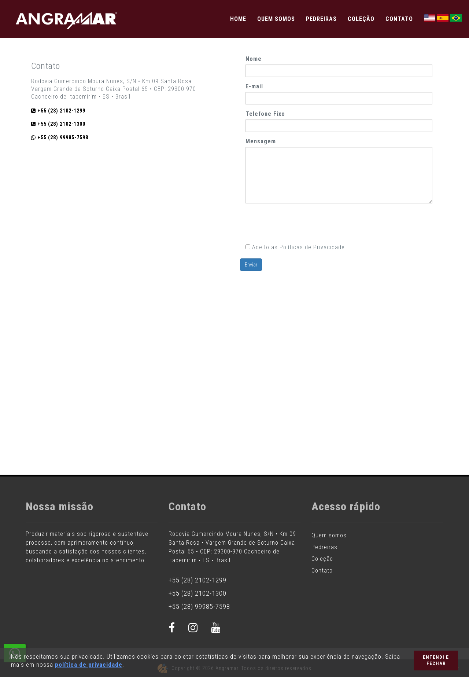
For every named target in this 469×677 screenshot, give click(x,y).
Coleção (361, 18)
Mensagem (260, 141)
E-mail (254, 86)
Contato (399, 18)
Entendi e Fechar (436, 660)
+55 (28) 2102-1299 (197, 580)
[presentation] (301, 223)
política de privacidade (88, 664)
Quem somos (276, 18)
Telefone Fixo (265, 113)
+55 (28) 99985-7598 (199, 606)
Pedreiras (321, 18)
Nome (253, 58)
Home (238, 18)
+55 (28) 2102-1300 (197, 593)
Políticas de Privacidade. (313, 247)
